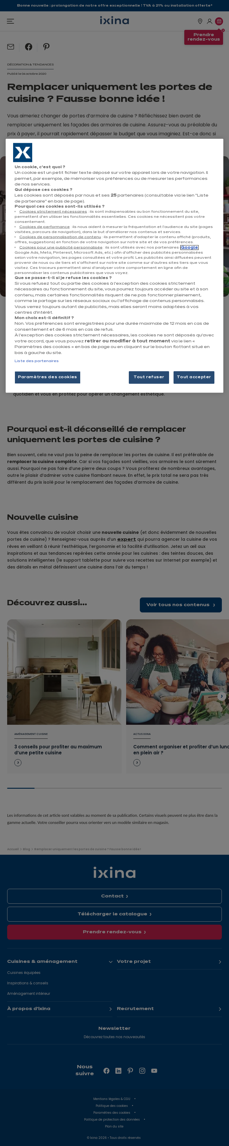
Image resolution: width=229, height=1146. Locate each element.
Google (189, 247)
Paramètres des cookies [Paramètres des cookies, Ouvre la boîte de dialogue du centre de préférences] (47, 377)
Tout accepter (194, 377)
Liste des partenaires (37, 361)
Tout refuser (149, 377)
